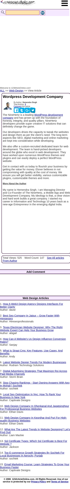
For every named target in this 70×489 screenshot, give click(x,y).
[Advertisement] (34, 47)
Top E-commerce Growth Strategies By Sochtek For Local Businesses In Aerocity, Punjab (32, 454)
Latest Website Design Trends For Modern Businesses (34, 362)
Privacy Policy (38, 481)
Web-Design (16, 90)
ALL (2, 90)
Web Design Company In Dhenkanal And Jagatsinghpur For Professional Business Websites (34, 407)
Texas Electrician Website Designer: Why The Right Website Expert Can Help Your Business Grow (31, 329)
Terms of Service (60, 481)
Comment (17, 106)
